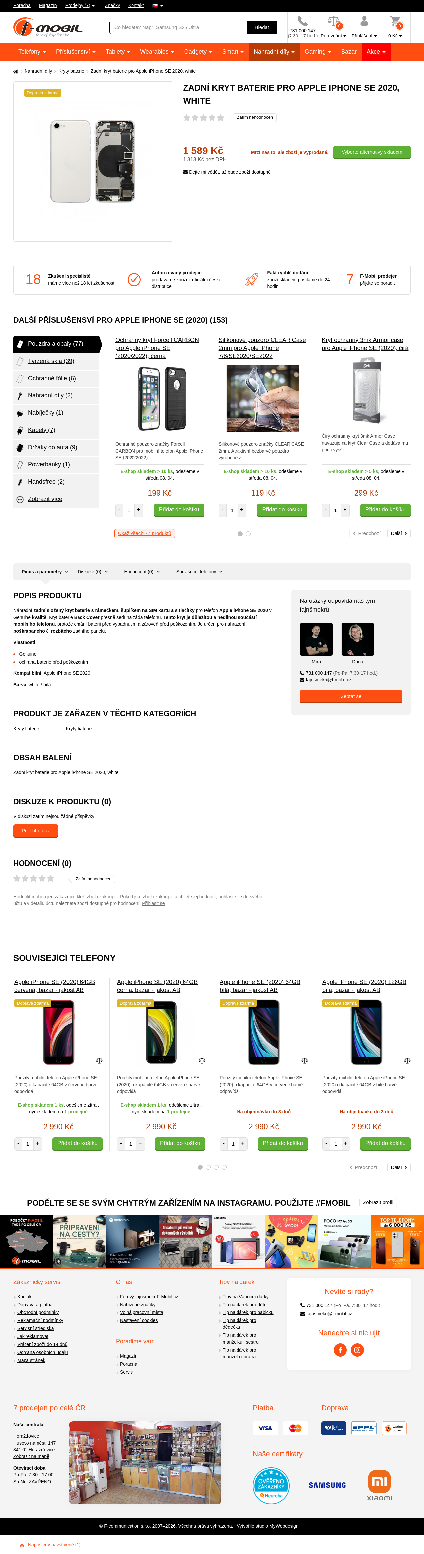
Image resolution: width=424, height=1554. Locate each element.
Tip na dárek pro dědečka (239, 1324)
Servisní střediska (35, 1328)
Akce (374, 51)
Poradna (22, 5)
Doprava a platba (35, 1304)
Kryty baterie (71, 71)
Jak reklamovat (32, 1336)
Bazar (349, 51)
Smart (231, 51)
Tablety (116, 51)
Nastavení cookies (139, 1320)
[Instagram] (357, 1350)
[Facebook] (340, 1350)
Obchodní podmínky (38, 1312)
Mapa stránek (31, 1360)
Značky (112, 5)
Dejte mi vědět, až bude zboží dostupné (227, 172)
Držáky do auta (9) (46, 448)
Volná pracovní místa (141, 1312)
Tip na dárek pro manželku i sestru (241, 1338)
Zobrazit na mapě (31, 1456)
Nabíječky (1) (39, 413)
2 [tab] (248, 533)
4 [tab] (224, 1167)
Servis (126, 1372)
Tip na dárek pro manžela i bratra (239, 1353)
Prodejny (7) (77, 5)
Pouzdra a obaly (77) (49, 344)
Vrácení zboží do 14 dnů (42, 1344)
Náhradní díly (272, 51)
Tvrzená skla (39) (44, 362)
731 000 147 (339, 673)
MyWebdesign (283, 1526)
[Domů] (15, 71)
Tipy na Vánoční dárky (246, 1296)
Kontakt (136, 5)
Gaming (316, 51)
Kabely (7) (35, 431)
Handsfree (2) (40, 482)
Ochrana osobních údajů (42, 1352)
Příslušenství (74, 51)
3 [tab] (216, 1167)
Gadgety (196, 51)
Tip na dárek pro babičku (248, 1312)
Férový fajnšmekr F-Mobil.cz (149, 1296)
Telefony (30, 51)
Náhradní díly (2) (44, 396)
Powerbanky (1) (42, 465)
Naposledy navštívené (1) (50, 1544)
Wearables (155, 51)
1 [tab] (240, 533)
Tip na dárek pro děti (244, 1304)
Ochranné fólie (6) (45, 379)
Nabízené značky (137, 1304)
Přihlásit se (153, 903)
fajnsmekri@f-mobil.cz (326, 679)
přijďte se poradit (377, 283)
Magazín (48, 5)
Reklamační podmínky (40, 1320)
